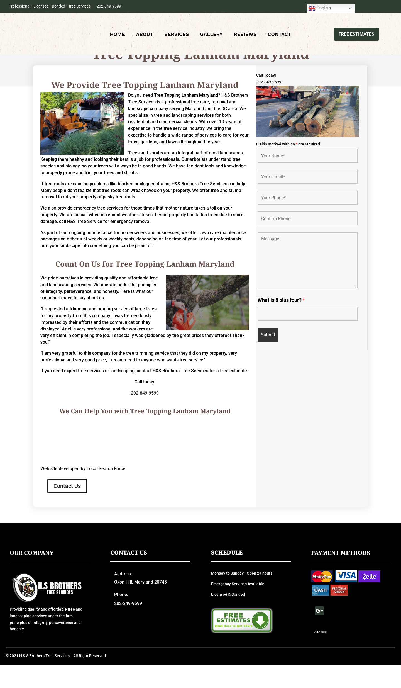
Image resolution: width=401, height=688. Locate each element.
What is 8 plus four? (281, 323)
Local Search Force (106, 492)
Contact (279, 35)
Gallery (211, 35)
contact (144, 394)
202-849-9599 (109, 6)
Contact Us (67, 509)
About (144, 35)
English (320, 8)
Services (176, 35)
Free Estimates (356, 34)
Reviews (245, 35)
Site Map (320, 655)
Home (117, 35)
